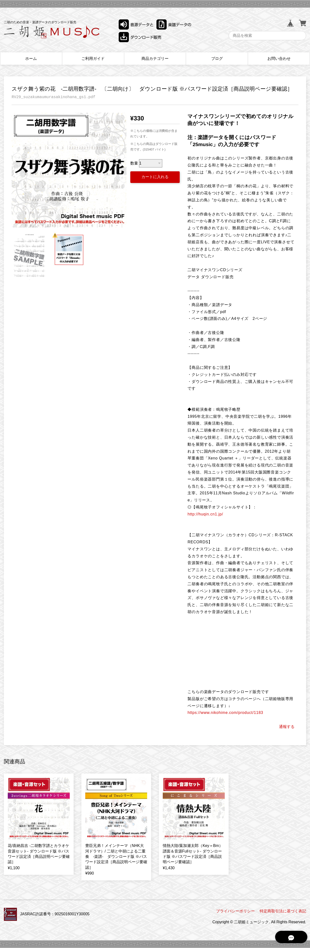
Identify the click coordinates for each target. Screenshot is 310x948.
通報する (286, 727)
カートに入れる (155, 177)
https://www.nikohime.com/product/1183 (225, 713)
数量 (134, 163)
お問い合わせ (279, 58)
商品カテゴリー (155, 58)
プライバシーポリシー (235, 911)
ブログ (217, 58)
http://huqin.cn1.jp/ (205, 514)
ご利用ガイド (93, 58)
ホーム (31, 58)
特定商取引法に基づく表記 (283, 911)
